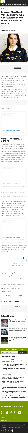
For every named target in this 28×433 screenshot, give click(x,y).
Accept (3, 430)
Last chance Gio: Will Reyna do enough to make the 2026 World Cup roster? (14, 360)
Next (20, 296)
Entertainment (16, 4)
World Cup (4, 4)
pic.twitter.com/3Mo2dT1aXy (19, 260)
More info (20, 427)
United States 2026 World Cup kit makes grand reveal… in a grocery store (14, 365)
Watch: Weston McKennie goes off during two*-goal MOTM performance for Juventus (13, 396)
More (25, 316)
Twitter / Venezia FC (5, 62)
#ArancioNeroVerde (16, 258)
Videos (24, 4)
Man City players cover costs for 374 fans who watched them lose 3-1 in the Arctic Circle (14, 392)
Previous (7, 296)
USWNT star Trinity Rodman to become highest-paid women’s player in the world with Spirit (14, 387)
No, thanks (9, 430)
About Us (15, 417)
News (9, 4)
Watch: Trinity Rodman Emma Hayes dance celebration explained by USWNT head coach (14, 382)
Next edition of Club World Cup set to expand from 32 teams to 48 (18, 329)
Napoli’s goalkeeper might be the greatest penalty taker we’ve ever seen (18, 339)
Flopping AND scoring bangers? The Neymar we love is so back (17, 320)
